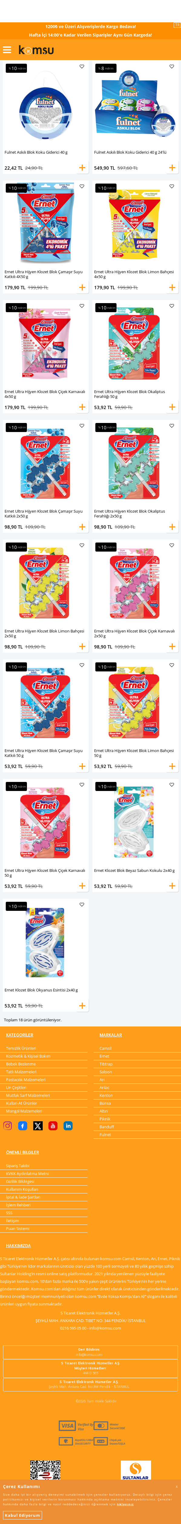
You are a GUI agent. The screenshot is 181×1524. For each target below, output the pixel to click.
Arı (102, 1080)
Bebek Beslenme (21, 1064)
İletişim (12, 1221)
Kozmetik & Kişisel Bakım (28, 1056)
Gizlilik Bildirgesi (20, 1182)
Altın (104, 1111)
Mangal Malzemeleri (24, 1111)
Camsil (105, 1048)
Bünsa (105, 1103)
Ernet (104, 1056)
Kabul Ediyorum (22, 1515)
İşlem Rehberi (18, 1205)
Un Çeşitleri (16, 1087)
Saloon (106, 1072)
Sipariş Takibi (17, 1166)
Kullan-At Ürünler (21, 1103)
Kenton (106, 1095)
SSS (9, 1213)
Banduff (107, 1127)
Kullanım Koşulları (22, 1190)
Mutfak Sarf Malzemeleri (28, 1095)
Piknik (105, 1119)
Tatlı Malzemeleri (21, 1072)
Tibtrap (106, 1064)
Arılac (104, 1087)
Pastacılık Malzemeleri (25, 1080)
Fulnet (105, 1135)
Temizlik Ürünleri (21, 1048)
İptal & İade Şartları (23, 1197)
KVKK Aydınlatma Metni (27, 1174)
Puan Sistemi (17, 1229)
